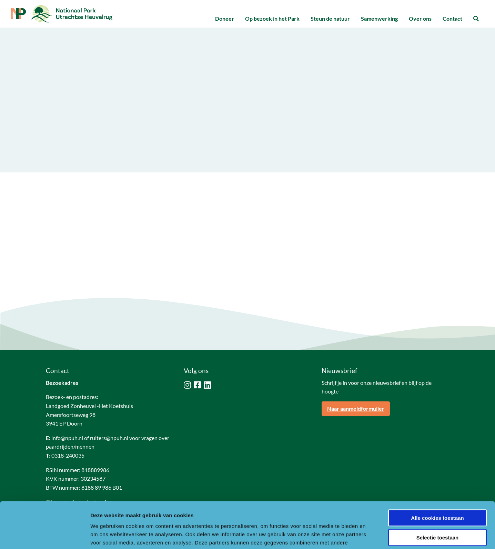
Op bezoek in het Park (272, 18)
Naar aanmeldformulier (355, 408)
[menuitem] (225, 19)
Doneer (224, 18)
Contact (452, 18)
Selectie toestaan (437, 494)
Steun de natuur (330, 18)
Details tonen (372, 535)
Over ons (420, 18)
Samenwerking (379, 18)
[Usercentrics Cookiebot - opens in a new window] (44, 535)
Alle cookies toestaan (437, 474)
